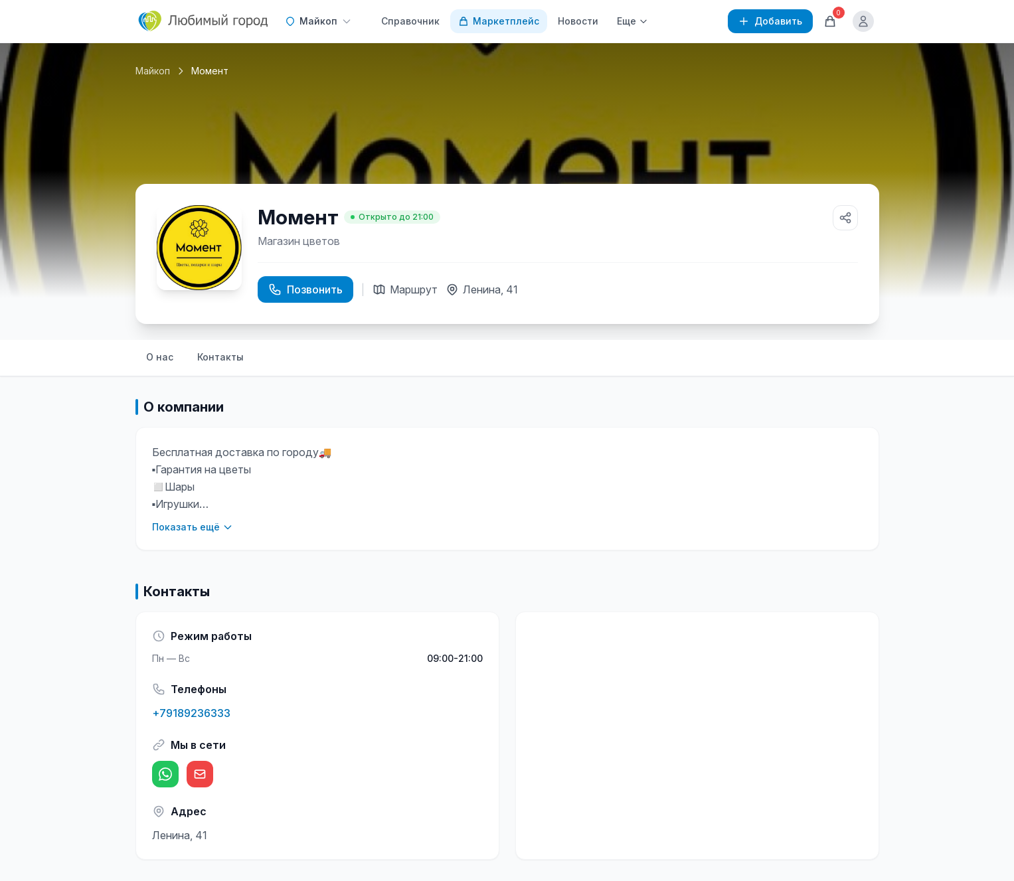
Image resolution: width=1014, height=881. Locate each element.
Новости (578, 21)
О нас (159, 356)
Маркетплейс (498, 21)
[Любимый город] (203, 21)
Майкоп (152, 70)
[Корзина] (830, 21)
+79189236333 (191, 713)
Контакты (220, 356)
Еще (632, 21)
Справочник (410, 21)
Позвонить (305, 289)
